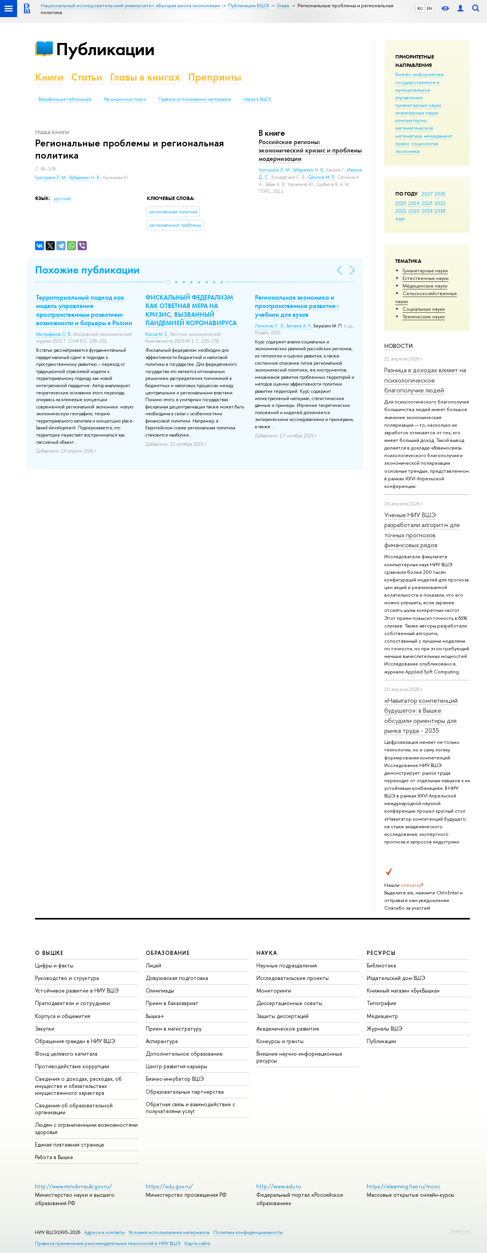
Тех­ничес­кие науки (424, 316)
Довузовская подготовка (177, 977)
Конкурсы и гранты (280, 1041)
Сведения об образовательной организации (74, 1109)
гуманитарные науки (418, 105)
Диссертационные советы (289, 1003)
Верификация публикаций (64, 99)
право (402, 143)
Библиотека (381, 965)
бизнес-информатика (419, 74)
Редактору (460, 1231)
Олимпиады (160, 990)
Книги (49, 77)
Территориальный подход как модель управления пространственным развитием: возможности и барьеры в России (84, 310)
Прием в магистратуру (174, 1028)
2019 (427, 210)
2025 (400, 203)
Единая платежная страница (69, 1144)
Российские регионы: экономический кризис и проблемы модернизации (310, 150)
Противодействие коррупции (72, 1066)
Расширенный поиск (125, 99)
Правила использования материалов (195, 99)
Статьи (86, 77)
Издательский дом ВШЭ (396, 977)
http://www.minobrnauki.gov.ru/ (73, 1186)
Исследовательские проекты (292, 977)
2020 (414, 210)
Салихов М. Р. (321, 177)
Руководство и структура (67, 977)
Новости (398, 346)
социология (424, 143)
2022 (440, 203)
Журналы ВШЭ (385, 1028)
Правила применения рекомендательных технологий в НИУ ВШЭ (108, 1243)
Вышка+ (155, 1016)
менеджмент (438, 135)
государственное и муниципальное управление (417, 90)
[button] (168, 282)
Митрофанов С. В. (53, 334)
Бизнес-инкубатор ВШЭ (175, 1078)
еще (400, 218)
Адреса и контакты (104, 1232)
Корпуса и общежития (62, 1016)
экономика (407, 151)
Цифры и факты (54, 965)
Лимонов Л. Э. (269, 326)
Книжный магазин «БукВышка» (403, 990)
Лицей (153, 965)
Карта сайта (197, 1243)
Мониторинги (273, 990)
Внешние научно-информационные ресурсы (299, 1057)
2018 (440, 210)
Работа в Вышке (54, 1157)
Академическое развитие (287, 1028)
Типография (381, 1003)
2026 (439, 193)
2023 (427, 203)
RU (420, 8)
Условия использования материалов (169, 1232)
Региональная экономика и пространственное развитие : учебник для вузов (297, 305)
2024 (414, 203)
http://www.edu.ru (278, 1186)
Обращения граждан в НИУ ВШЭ (75, 1041)
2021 (400, 210)
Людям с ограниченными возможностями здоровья (86, 1128)
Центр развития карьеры (176, 1066)
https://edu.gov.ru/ (169, 1186)
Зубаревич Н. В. (84, 178)
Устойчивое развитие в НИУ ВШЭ (77, 990)
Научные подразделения (286, 965)
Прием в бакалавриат (172, 1003)
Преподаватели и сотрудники (72, 1003)
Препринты (214, 77)
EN (429, 8)
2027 (427, 193)
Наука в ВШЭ (257, 99)
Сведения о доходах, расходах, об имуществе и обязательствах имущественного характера (78, 1085)
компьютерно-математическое (414, 124)
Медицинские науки (425, 285)
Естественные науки (426, 278)
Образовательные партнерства (185, 1091)
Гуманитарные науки (425, 270)
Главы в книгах (145, 77)
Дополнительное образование (184, 1053)
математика (408, 135)
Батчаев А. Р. (298, 326)
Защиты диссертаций (282, 1016)
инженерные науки (416, 112)
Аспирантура (162, 1041)
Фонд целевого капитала (66, 1053)
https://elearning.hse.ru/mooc (403, 1186)
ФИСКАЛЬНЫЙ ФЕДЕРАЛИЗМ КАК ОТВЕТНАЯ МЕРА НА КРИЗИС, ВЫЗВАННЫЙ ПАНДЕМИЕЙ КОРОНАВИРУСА (191, 310)
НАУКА (266, 952)
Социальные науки (424, 308)
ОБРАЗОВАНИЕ (168, 952)
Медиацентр (382, 1016)
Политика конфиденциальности (248, 1232)
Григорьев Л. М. (51, 178)
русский (62, 198)
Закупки (44, 1028)
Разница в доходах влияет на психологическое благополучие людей (425, 379)
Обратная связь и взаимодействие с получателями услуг (190, 1108)
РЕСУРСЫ (381, 952)
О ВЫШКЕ (49, 952)
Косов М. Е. (156, 334)
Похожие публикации (87, 269)
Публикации (105, 48)
